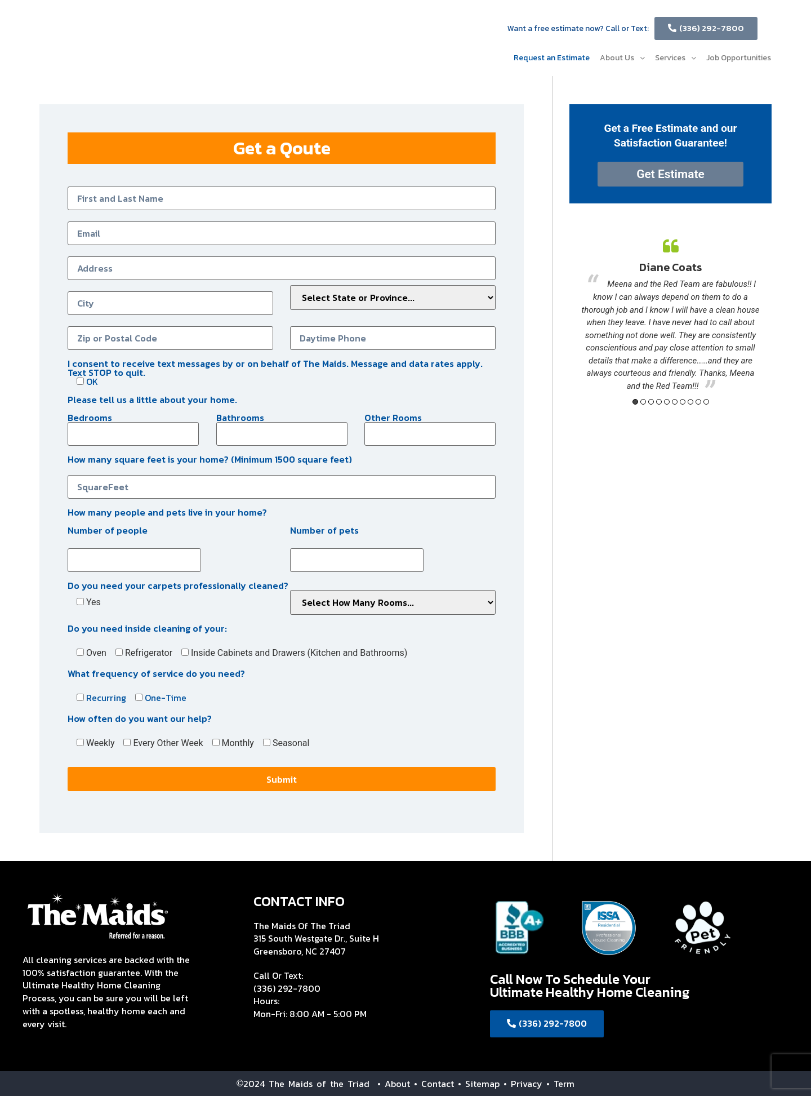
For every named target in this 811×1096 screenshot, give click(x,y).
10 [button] (706, 402)
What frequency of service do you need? (156, 672)
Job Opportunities (738, 58)
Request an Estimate (552, 58)
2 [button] (643, 402)
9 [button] (698, 402)
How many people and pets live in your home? (167, 511)
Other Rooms (430, 426)
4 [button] (659, 402)
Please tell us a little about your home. (152, 398)
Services (675, 58)
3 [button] (651, 402)
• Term (560, 1083)
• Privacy (524, 1083)
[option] (670, 315)
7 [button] (682, 402)
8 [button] (690, 402)
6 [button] (675, 402)
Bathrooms (281, 426)
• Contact (434, 1083)
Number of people (108, 529)
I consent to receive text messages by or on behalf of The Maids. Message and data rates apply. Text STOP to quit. (275, 371)
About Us (622, 58)
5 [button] (667, 402)
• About (389, 1083)
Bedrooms (133, 426)
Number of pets (324, 529)
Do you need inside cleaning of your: (147, 627)
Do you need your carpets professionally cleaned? (178, 584)
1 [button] (635, 402)
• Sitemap (478, 1083)
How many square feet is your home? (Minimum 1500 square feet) (282, 473)
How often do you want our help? (140, 717)
